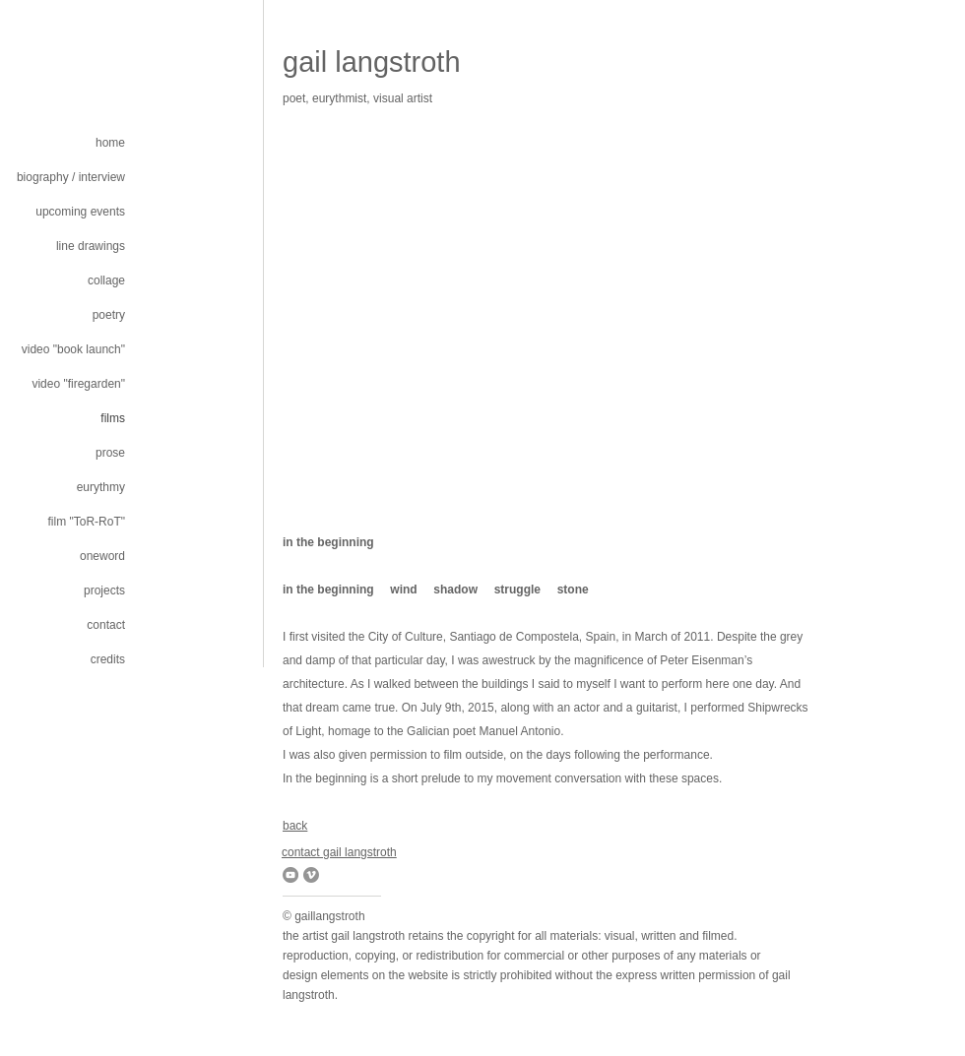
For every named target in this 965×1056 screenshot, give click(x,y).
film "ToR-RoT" (86, 521)
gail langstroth (372, 62)
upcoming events (80, 211)
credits (108, 659)
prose (110, 453)
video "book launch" (73, 349)
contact (106, 625)
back (295, 826)
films (112, 418)
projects (104, 590)
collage (106, 280)
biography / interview (71, 177)
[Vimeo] (311, 875)
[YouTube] (290, 875)
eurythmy (101, 487)
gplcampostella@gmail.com (331, 112)
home (110, 143)
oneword (102, 556)
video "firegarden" (78, 384)
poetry (109, 315)
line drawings (90, 246)
